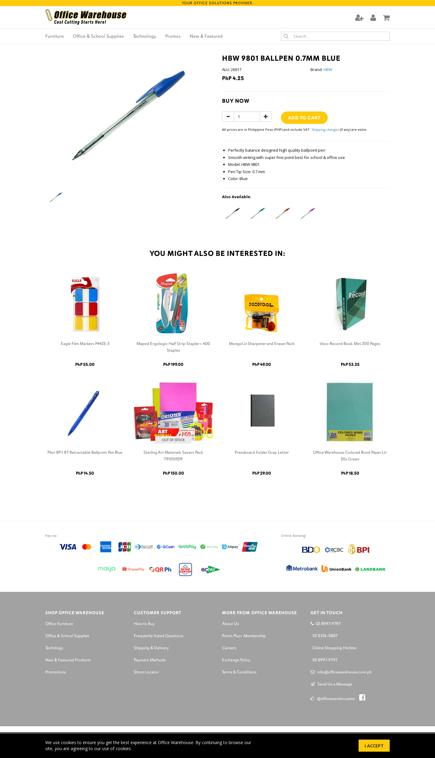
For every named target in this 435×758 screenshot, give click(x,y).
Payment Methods (150, 660)
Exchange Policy (236, 660)
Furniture (54, 36)
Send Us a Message (331, 684)
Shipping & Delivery (151, 648)
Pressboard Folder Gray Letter (262, 452)
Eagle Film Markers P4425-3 (85, 344)
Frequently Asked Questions (158, 636)
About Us (230, 624)
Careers (229, 648)
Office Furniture (59, 624)
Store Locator (146, 672)
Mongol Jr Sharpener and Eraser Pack (262, 344)
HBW (328, 69)
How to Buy (144, 624)
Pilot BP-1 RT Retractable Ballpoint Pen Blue (84, 452)
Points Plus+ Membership (244, 636)
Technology (144, 36)
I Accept (374, 746)
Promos (173, 36)
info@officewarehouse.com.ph (341, 672)
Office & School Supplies (98, 36)
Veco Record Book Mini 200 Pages (350, 344)
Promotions (55, 672)
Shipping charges (325, 129)
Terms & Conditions (239, 672)
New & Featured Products (68, 660)
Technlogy (54, 648)
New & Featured (206, 36)
